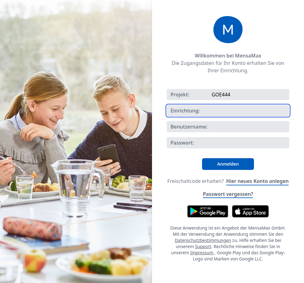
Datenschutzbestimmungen (203, 240)
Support (203, 246)
